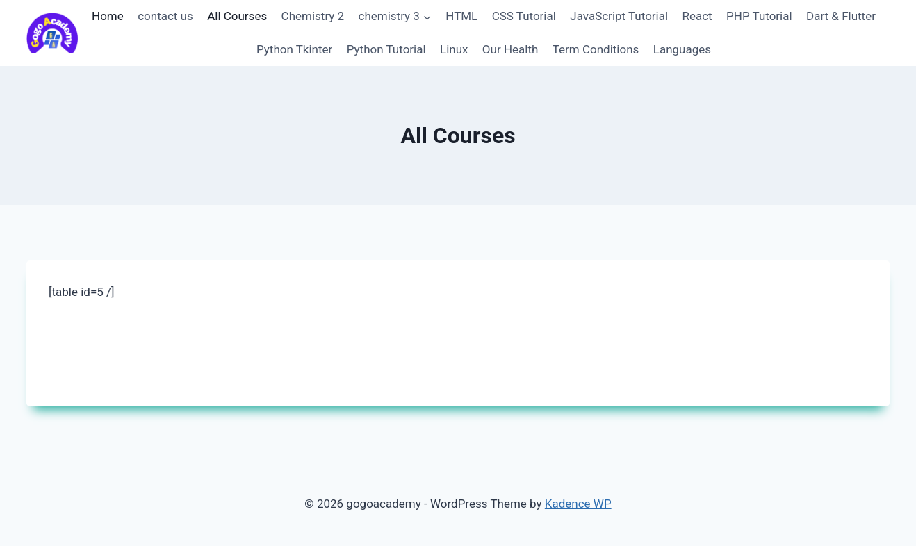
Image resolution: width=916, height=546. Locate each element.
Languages (682, 49)
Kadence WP (578, 504)
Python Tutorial (386, 49)
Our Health (510, 49)
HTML (461, 16)
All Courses (237, 16)
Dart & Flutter (841, 16)
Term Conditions (596, 49)
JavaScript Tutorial (619, 16)
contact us (165, 16)
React (697, 16)
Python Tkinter (294, 49)
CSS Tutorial (524, 16)
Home (108, 16)
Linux (454, 49)
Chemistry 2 (313, 16)
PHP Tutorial (759, 16)
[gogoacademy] (52, 33)
